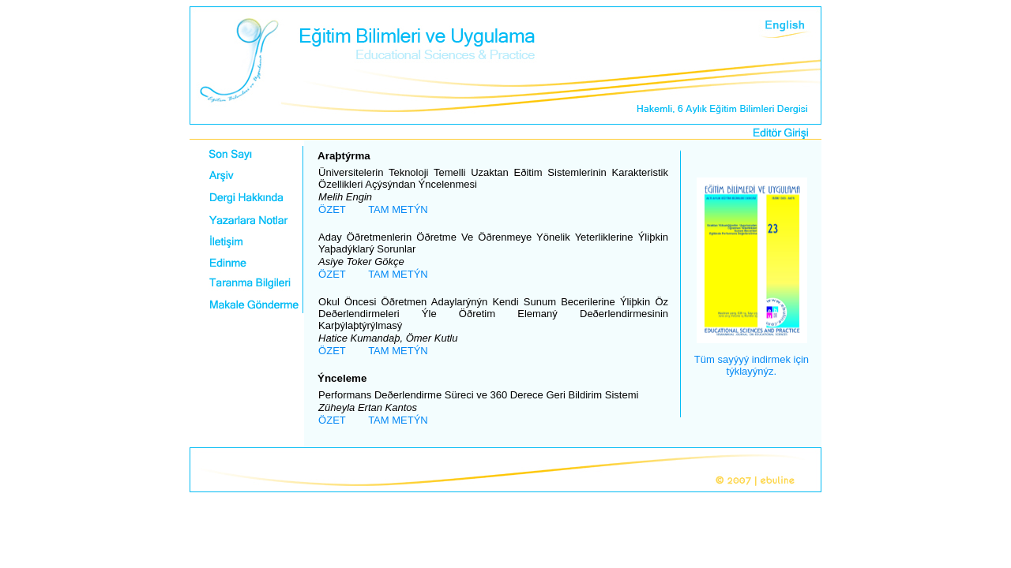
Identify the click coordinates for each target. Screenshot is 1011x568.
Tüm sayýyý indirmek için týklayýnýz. (751, 365)
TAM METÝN (398, 209)
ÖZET (332, 209)
